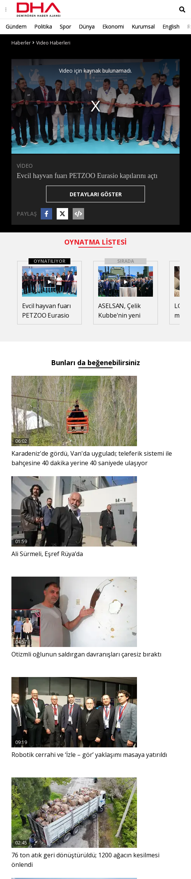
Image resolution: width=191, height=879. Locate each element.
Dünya (87, 26)
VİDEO (25, 165)
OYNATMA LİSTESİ (95, 241)
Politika (43, 26)
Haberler (21, 43)
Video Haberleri (53, 43)
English (171, 26)
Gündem (16, 26)
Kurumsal (143, 26)
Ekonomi (113, 26)
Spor (65, 26)
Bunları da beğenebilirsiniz (95, 362)
